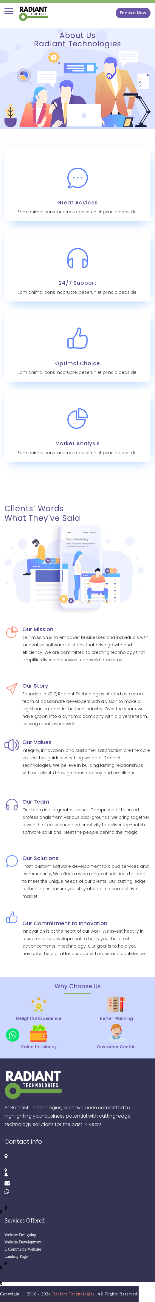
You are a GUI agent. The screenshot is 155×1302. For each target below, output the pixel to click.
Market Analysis (77, 443)
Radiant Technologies (73, 1294)
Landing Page (16, 1256)
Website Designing (20, 1235)
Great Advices (77, 202)
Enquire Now (133, 13)
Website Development (22, 1242)
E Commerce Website (22, 1249)
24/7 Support (78, 283)
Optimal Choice (77, 363)
